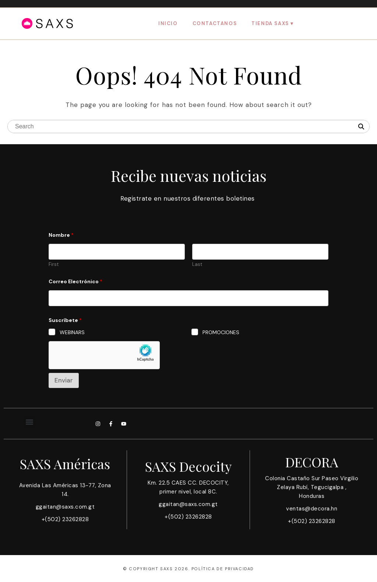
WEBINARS (72, 332)
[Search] (361, 127)
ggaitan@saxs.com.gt (65, 506)
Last (197, 264)
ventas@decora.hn (311, 508)
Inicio (168, 23)
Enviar (63, 380)
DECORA (311, 462)
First (54, 264)
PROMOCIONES (220, 332)
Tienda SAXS (270, 23)
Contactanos (215, 23)
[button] (30, 422)
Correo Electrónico (75, 281)
